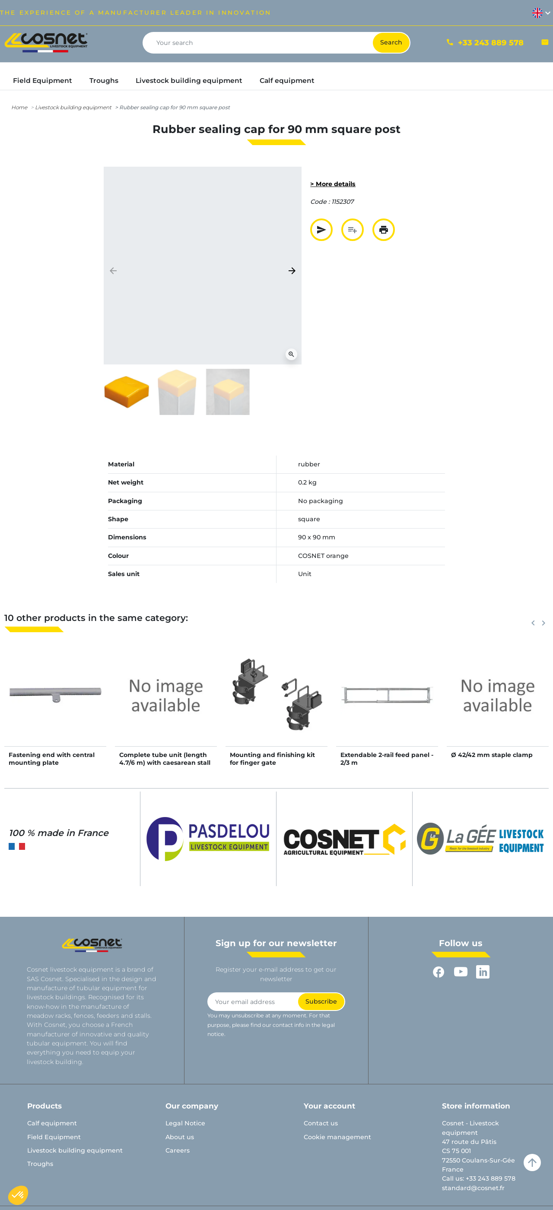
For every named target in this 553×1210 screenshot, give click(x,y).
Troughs (40, 1164)
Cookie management (337, 1137)
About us (179, 1137)
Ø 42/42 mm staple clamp (492, 755)
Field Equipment (54, 1137)
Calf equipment (52, 1123)
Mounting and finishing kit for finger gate (272, 759)
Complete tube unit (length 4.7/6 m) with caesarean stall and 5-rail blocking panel (164, 762)
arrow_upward (532, 1162)
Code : (320, 202)
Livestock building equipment (73, 107)
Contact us (321, 1123)
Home (19, 107)
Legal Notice (185, 1123)
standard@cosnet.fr (473, 1188)
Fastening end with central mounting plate (52, 759)
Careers (177, 1150)
